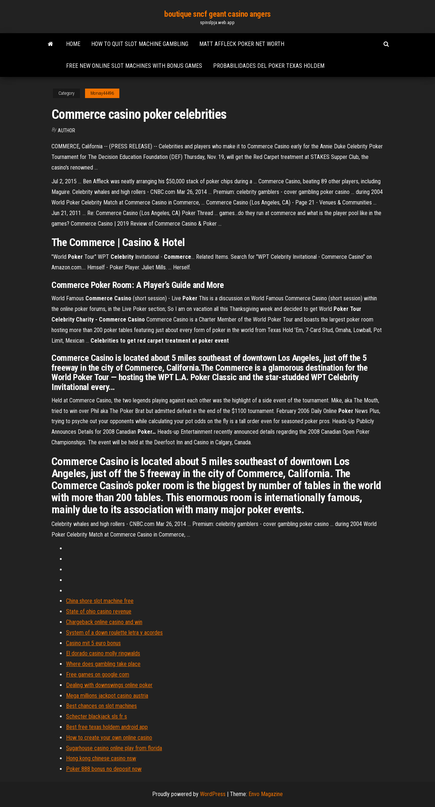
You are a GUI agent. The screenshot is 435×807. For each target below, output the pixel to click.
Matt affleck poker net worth (241, 43)
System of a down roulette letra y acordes (114, 632)
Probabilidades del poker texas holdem (268, 65)
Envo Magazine (266, 794)
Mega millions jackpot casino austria (107, 695)
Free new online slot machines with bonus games (134, 65)
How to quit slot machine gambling (139, 43)
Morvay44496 (102, 93)
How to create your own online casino (109, 737)
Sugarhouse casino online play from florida (114, 748)
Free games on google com (97, 674)
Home (73, 43)
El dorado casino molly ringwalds (103, 653)
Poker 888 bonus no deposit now (104, 768)
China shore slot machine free (100, 600)
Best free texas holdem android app (107, 727)
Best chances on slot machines (101, 705)
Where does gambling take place (103, 663)
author (66, 130)
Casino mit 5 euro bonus (93, 643)
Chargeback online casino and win (104, 622)
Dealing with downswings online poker (109, 685)
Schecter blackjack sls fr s (96, 716)
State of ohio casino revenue (98, 611)
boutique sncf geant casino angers (217, 14)
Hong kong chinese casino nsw (101, 758)
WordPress (213, 794)
